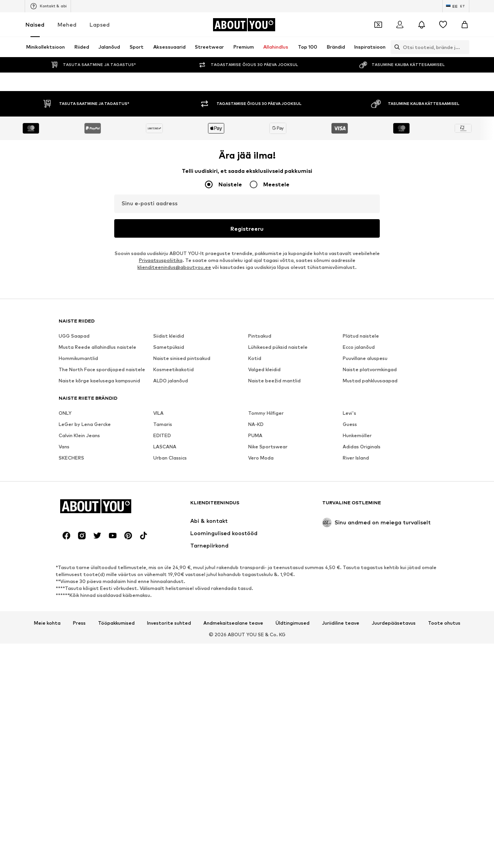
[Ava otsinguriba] (395, 47)
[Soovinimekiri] (443, 24)
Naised (34, 24)
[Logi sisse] (399, 24)
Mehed (67, 24)
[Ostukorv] (464, 24)
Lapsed (100, 24)
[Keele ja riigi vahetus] (456, 6)
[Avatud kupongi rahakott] (378, 24)
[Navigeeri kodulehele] (244, 24)
